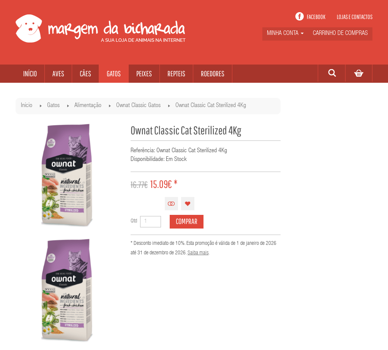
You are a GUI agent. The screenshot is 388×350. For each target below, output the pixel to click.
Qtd (134, 221)
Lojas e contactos (354, 16)
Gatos (53, 106)
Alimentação (87, 106)
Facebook (316, 16)
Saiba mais (198, 253)
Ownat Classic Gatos (138, 106)
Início (26, 106)
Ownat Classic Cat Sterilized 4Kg (210, 106)
